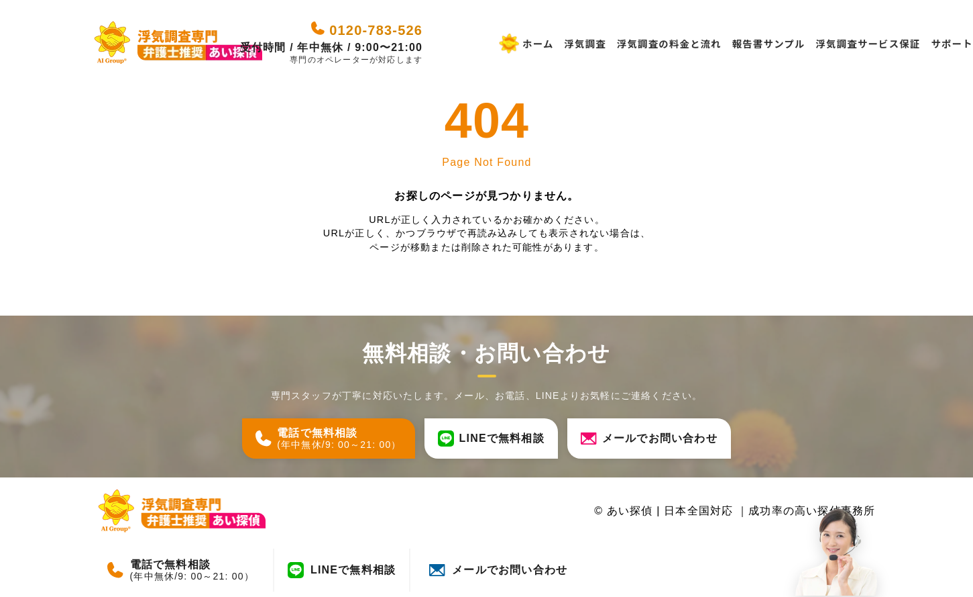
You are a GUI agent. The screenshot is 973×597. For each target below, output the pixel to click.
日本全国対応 (700, 510)
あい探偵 (630, 510)
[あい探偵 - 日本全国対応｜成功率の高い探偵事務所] (178, 43)
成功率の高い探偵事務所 (811, 510)
